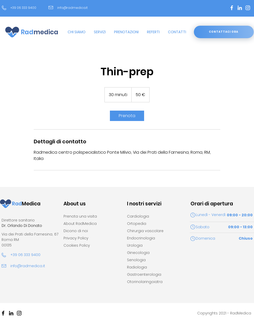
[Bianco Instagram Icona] (248, 8)
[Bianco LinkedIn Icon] (240, 8)
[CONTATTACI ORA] (224, 32)
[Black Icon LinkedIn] (11, 313)
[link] (127, 116)
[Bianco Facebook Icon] (232, 8)
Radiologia (137, 267)
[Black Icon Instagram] (19, 313)
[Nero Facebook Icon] (3, 313)
